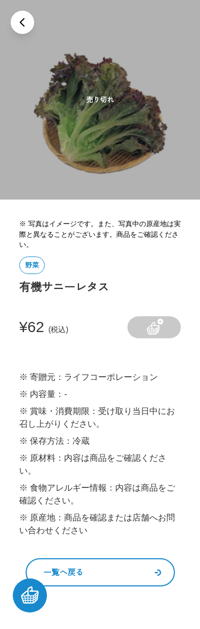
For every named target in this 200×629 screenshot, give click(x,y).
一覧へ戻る (102, 572)
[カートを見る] (30, 595)
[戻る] (22, 22)
